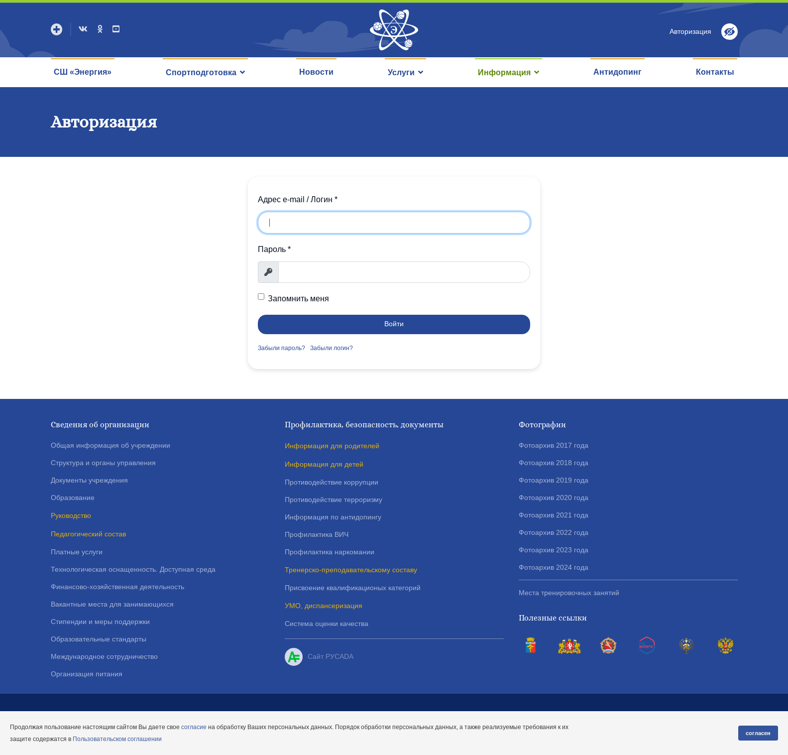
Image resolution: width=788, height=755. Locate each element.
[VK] (83, 29)
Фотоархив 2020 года (553, 498)
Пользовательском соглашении (117, 739)
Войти (394, 324)
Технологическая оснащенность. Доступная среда (133, 569)
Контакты (715, 72)
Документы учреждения (89, 480)
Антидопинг (617, 72)
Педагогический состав (88, 534)
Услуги (401, 72)
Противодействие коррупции (331, 482)
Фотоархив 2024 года (553, 567)
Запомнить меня (298, 298)
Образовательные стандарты (98, 639)
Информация (504, 72)
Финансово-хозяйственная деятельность (117, 587)
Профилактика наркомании (329, 552)
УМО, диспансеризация (323, 606)
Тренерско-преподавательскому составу (351, 570)
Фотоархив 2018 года (553, 463)
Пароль (274, 249)
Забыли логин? (331, 348)
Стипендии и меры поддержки (100, 622)
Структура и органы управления (103, 463)
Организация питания (86, 674)
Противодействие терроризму (333, 499)
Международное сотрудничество (104, 656)
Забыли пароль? (281, 348)
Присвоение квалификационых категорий (353, 588)
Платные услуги (77, 552)
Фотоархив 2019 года (553, 480)
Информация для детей (324, 464)
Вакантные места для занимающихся (112, 604)
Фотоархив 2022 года (553, 532)
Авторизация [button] (690, 31)
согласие (194, 727)
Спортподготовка (201, 72)
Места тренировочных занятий (569, 593)
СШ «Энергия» (83, 72)
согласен (758, 733)
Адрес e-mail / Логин (298, 199)
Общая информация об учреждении (110, 445)
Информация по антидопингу (333, 517)
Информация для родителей (332, 446)
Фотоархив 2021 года (553, 515)
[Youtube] (116, 29)
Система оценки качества (326, 624)
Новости (316, 72)
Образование (73, 498)
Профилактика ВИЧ (316, 534)
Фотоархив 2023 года (553, 550)
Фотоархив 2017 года (553, 445)
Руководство (71, 515)
